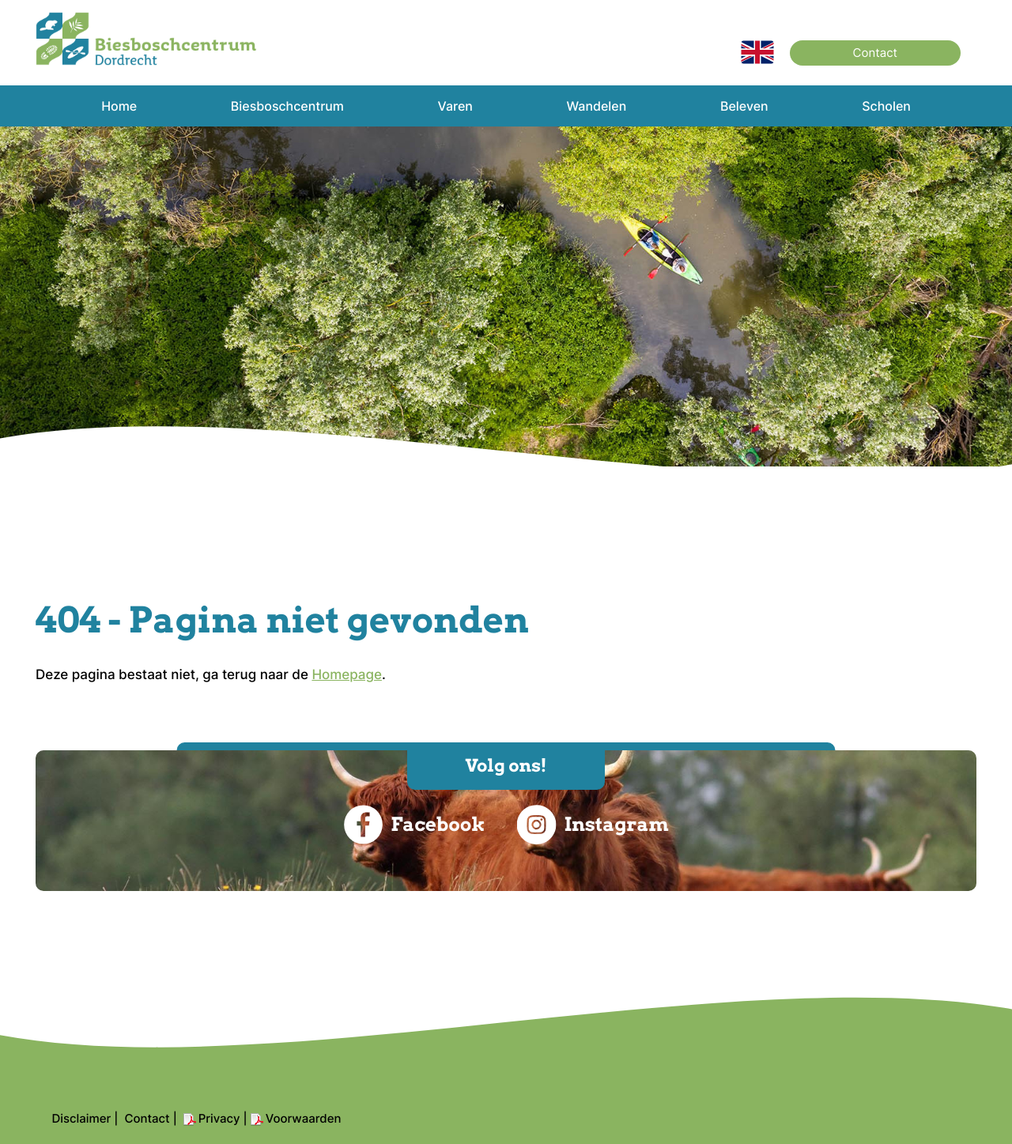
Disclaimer (81, 1118)
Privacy (219, 1118)
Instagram (592, 824)
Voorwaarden (304, 1118)
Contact (875, 52)
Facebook (414, 824)
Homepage (347, 675)
